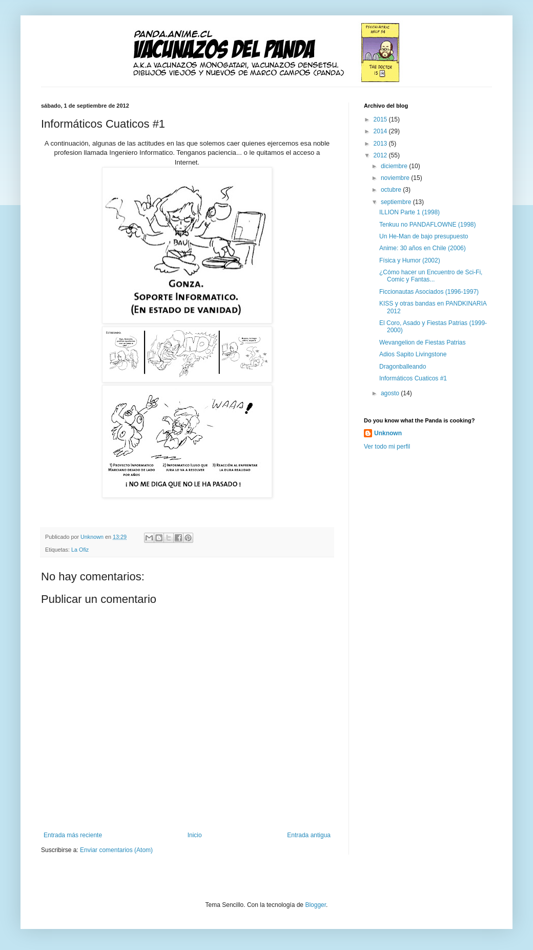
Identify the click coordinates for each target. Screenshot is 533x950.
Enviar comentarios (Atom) (116, 850)
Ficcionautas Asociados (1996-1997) (429, 291)
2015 (381, 119)
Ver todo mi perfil (387, 446)
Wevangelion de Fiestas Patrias (422, 342)
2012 (381, 155)
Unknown (388, 433)
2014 (381, 131)
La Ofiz (80, 550)
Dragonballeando (402, 366)
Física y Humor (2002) (409, 260)
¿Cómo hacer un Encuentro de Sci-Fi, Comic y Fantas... (430, 276)
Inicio (195, 835)
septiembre (397, 202)
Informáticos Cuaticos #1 (413, 378)
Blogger (315, 904)
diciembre (395, 166)
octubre (392, 189)
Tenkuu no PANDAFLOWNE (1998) (427, 224)
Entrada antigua (309, 835)
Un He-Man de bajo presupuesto (423, 236)
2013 (381, 143)
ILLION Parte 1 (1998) (409, 212)
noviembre (396, 177)
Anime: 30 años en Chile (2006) (422, 248)
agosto (391, 393)
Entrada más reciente (73, 835)
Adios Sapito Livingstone (412, 354)
